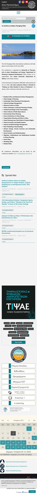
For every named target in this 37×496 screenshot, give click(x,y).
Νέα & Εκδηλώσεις (28, 477)
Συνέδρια (3, 196)
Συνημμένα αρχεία (8, 194)
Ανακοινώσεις (25, 335)
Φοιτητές (23, 477)
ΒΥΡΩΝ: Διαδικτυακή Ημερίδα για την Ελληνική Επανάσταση (17, 232)
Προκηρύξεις (20, 323)
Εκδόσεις (34, 477)
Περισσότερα (4, 485)
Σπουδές (6, 477)
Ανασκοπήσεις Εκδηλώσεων (18, 338)
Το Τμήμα (1, 477)
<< (3, 420)
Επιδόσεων (26, 492)
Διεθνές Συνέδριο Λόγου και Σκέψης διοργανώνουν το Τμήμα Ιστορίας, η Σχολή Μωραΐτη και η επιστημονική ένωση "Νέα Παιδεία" (16, 183)
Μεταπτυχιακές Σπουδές (24, 326)
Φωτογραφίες (20, 194)
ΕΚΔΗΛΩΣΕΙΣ (23, 332)
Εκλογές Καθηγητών (28, 323)
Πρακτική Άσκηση (13, 335)
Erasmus (31, 329)
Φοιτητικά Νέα (21, 328)
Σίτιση (14, 326)
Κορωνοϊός (7, 323)
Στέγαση (13, 323)
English (4, 2)
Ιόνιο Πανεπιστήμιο (10, 5)
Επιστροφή (6, 167)
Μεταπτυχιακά (12, 477)
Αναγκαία (20, 492)
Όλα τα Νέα (18, 342)
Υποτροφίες (13, 332)
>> (34, 420)
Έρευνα (18, 477)
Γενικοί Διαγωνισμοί (8, 329)
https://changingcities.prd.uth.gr (22, 153)
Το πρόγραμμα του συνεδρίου (18, 36)
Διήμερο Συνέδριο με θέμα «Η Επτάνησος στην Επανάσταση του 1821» (17, 217)
